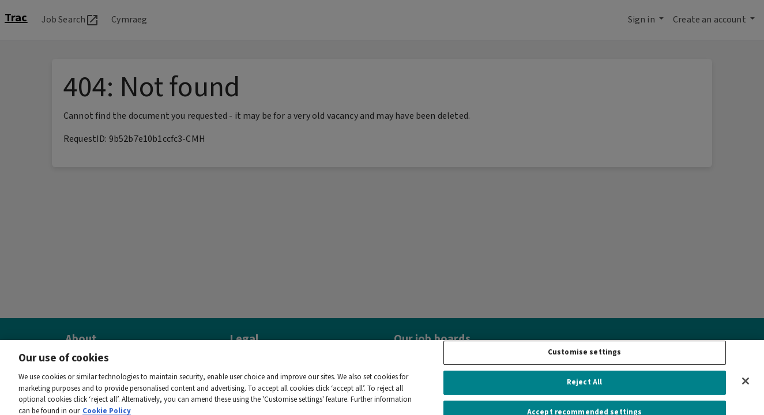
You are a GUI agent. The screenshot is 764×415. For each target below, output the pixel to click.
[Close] (745, 386)
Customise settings (584, 358)
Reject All (584, 388)
